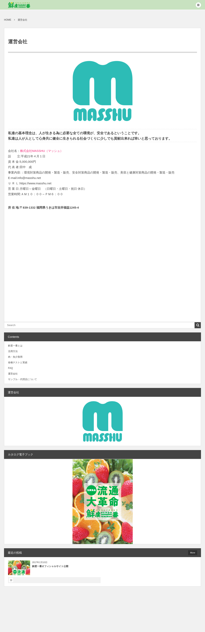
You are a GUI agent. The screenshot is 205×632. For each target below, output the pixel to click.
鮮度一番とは (15, 345)
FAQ (10, 368)
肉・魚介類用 (15, 356)
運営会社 (13, 373)
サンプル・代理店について (22, 379)
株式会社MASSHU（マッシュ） (41, 150)
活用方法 (13, 351)
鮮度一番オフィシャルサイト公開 (50, 566)
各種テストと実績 (17, 362)
